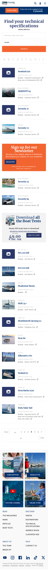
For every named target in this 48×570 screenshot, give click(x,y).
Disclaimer (14, 565)
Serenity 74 (23, 181)
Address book (32, 530)
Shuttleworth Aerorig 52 (29, 321)
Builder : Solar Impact (27, 345)
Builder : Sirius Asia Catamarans (31, 397)
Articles (7, 524)
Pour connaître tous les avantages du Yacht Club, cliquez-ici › (24, 167)
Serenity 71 (23, 108)
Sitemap (21, 565)
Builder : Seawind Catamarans (30, 78)
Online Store (35, 494)
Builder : (22, 292)
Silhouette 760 (25, 355)
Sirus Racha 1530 (26, 390)
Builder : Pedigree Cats (28, 327)
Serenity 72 (23, 128)
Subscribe (12, 10)
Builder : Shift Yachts (27, 310)
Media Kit (7, 550)
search (24, 49)
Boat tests (8, 528)
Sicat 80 (21, 338)
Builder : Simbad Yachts (28, 379)
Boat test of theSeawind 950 (30, 80)
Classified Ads (32, 534)
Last (42, 438)
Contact (28, 565)
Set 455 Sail (23, 252)
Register (10, 162)
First (6, 432)
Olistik (41, 565)
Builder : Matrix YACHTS (28, 362)
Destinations (32, 520)
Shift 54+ (22, 303)
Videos (29, 516)
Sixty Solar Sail (25, 408)
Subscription (13, 466)
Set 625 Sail (23, 268)
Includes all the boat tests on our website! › (24, 231)
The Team (7, 546)
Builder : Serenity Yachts (28, 98)
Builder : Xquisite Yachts (28, 414)
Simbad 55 (23, 373)
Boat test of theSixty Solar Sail (30, 416)
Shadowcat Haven (26, 286)
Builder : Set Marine (26, 259)
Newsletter (35, 466)
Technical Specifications (33, 525)
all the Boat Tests (28, 219)
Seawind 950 (24, 71)
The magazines (10, 516)
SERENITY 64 (24, 91)
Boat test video (25, 419)
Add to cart (34, 235)
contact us (31, 546)
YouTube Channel (13, 494)
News (5, 520)
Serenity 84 (23, 199)
